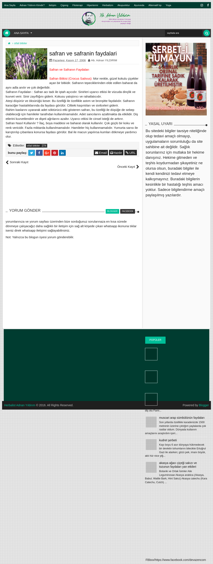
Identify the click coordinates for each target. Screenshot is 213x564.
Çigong (64, 5)
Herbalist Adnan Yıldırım (20, 400)
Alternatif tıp (155, 5)
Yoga (168, 5)
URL (131, 152)
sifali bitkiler (33, 145)
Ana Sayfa (9, 5)
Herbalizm (107, 5)
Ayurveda (139, 5)
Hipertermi (92, 5)
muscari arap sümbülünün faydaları (182, 417)
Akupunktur (124, 5)
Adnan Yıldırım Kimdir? (32, 5)
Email (101, 152)
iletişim (52, 5)
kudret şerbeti (168, 440)
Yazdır (116, 152)
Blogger (204, 400)
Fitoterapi (77, 5)
